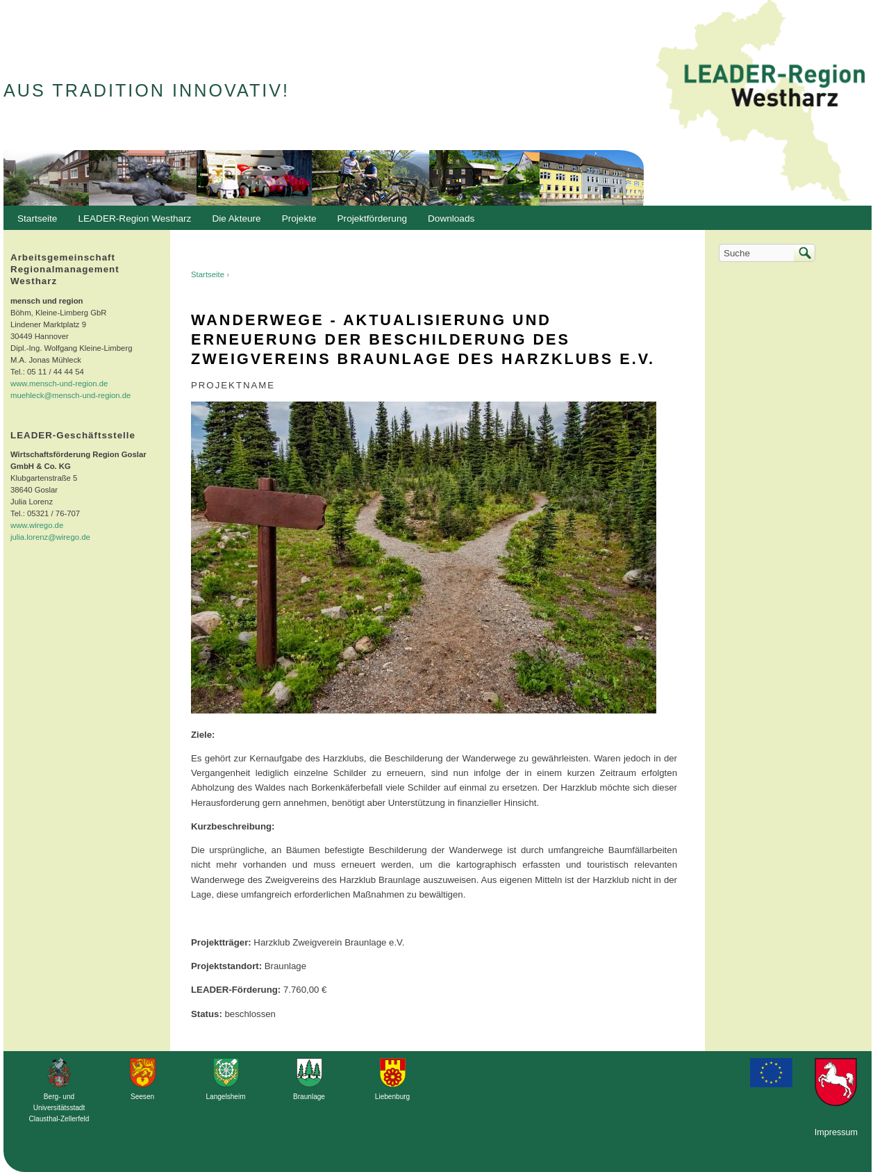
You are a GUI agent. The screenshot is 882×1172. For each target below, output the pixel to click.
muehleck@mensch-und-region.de (70, 395)
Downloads (447, 222)
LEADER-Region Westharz (131, 222)
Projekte (299, 218)
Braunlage (309, 1096)
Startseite (207, 274)
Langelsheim (225, 1096)
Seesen (142, 1096)
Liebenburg (392, 1096)
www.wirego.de (36, 525)
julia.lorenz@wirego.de (50, 537)
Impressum (836, 1132)
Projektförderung (369, 222)
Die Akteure (232, 222)
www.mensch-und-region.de (59, 383)
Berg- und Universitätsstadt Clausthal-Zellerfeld (59, 1108)
